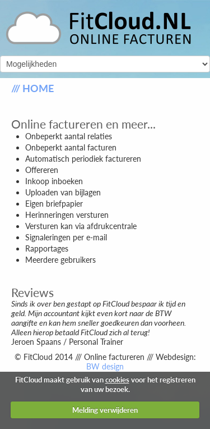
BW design (105, 366)
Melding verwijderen (105, 409)
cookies (117, 379)
